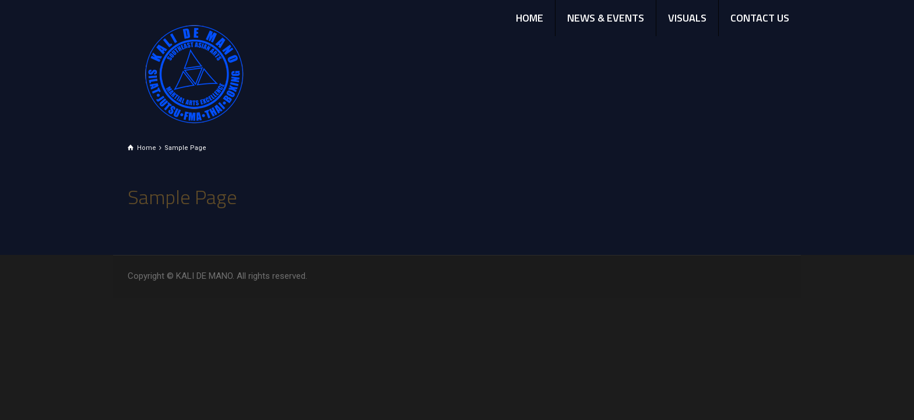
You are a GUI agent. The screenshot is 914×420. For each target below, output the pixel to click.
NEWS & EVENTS (605, 18)
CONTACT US (759, 18)
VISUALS (687, 18)
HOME (529, 18)
